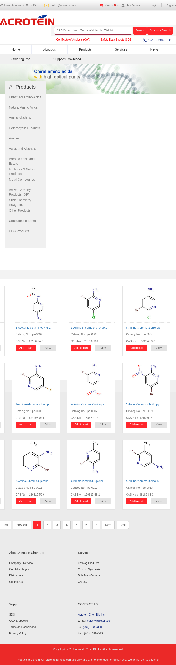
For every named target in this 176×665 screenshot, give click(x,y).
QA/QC (82, 581)
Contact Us (16, 581)
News (154, 49)
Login (154, 5)
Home (15, 49)
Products (85, 49)
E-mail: (95, 620)
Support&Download (67, 59)
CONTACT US (88, 604)
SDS (12, 614)
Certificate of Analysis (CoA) (73, 39)
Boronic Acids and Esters (22, 161)
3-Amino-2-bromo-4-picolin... (33, 481)
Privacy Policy (17, 633)
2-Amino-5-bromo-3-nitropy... (143, 404)
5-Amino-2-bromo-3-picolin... (143, 481)
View (48, 347)
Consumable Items (22, 221)
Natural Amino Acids (23, 107)
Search (139, 30)
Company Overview (21, 563)
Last (123, 525)
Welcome (18, 5)
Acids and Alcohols (22, 148)
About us (49, 49)
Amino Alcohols (20, 118)
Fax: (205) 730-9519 (90, 633)
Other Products (19, 210)
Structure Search (160, 30)
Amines (14, 138)
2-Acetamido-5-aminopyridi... (33, 327)
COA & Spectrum (19, 620)
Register (171, 5)
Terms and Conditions (22, 627)
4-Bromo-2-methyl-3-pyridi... (88, 481)
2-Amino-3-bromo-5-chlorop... (89, 327)
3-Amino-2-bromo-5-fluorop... (33, 404)
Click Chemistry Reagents (20, 202)
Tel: (90, 627)
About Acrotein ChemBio (26, 553)
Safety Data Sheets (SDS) (116, 39)
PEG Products (19, 231)
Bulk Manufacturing (90, 575)
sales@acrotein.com (63, 5)
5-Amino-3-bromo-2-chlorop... (144, 327)
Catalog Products (88, 563)
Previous (22, 525)
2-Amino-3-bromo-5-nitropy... (88, 404)
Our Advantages (19, 569)
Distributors (16, 575)
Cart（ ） (112, 5)
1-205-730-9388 (157, 40)
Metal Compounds (22, 179)
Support (14, 604)
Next (108, 525)
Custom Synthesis (89, 569)
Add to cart (26, 347)
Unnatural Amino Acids (25, 97)
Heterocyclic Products (24, 128)
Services (121, 49)
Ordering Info (20, 59)
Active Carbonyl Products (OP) (20, 192)
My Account (134, 5)
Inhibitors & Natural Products (22, 171)
